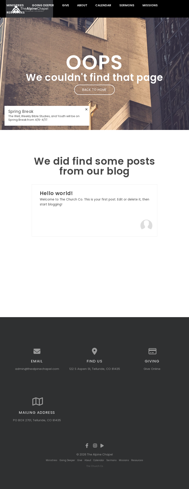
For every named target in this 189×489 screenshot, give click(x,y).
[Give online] (152, 352)
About (82, 5)
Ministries (15, 5)
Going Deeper (43, 5)
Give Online (152, 369)
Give (65, 5)
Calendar (103, 5)
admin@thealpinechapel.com (37, 369)
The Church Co (94, 466)
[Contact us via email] (37, 352)
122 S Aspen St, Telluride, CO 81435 (94, 369)
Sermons (126, 5)
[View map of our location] (95, 352)
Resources (137, 460)
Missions (150, 5)
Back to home (94, 89)
